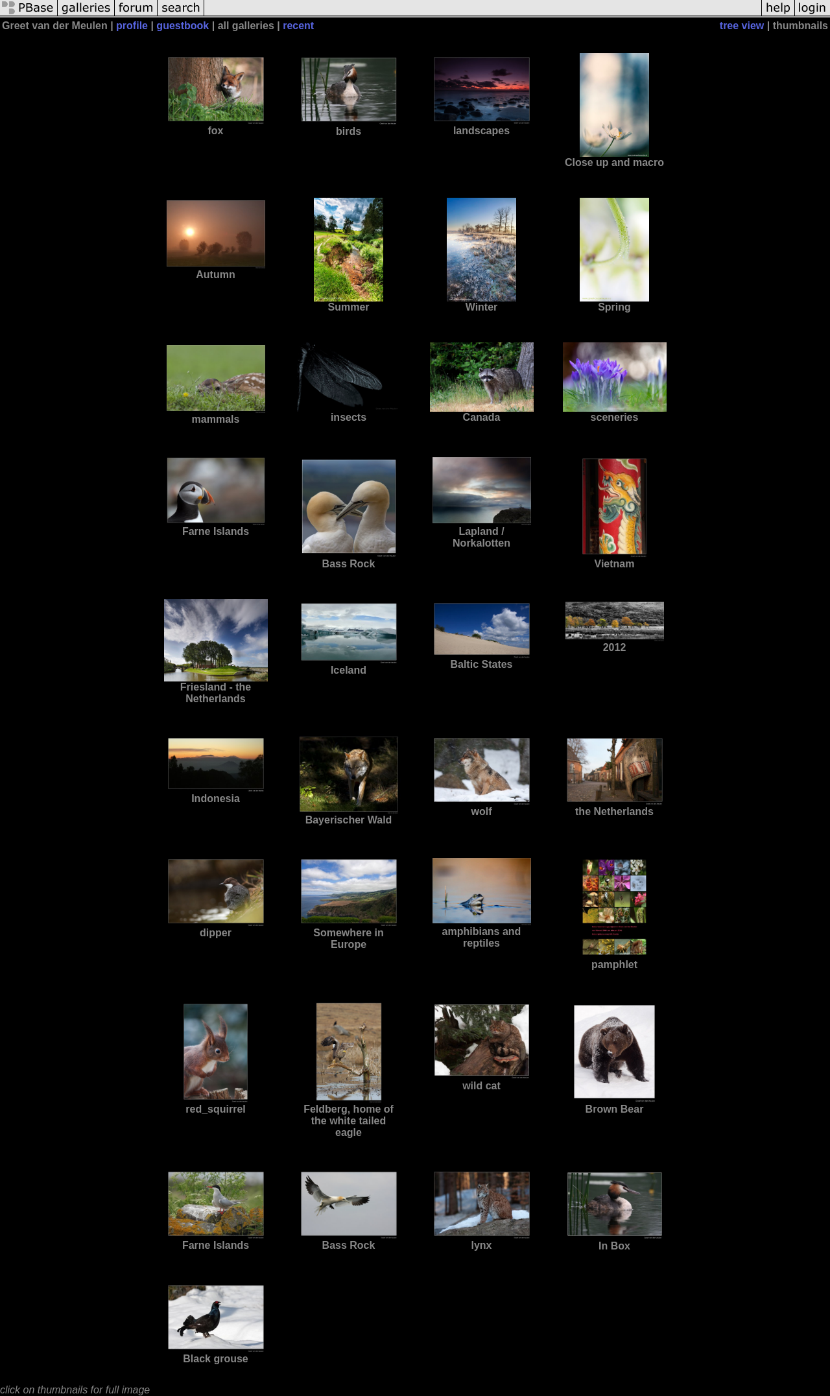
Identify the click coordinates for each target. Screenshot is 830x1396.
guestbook (182, 25)
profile (132, 25)
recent (298, 25)
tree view (742, 25)
